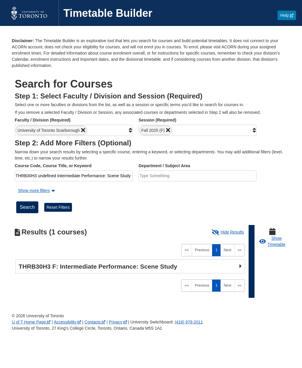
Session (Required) (157, 120)
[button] (51, 130)
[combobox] (74, 130)
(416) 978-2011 (189, 322)
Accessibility (67, 322)
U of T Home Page (31, 322)
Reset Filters (58, 207)
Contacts (94, 322)
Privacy (118, 322)
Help (288, 15)
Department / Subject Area (164, 165)
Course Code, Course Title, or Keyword (53, 165)
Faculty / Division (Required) (42, 120)
